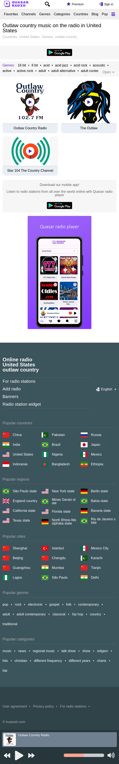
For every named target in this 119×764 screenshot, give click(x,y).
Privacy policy (43, 706)
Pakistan (58, 435)
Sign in (108, 4)
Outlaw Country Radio (30, 128)
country (95, 614)
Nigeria (57, 454)
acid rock (80, 65)
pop (5, 604)
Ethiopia (97, 464)
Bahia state (99, 501)
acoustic (99, 65)
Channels (28, 14)
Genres (44, 14)
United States (23, 454)
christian (21, 661)
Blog (95, 14)
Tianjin (96, 568)
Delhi (95, 577)
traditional (10, 624)
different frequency (48, 661)
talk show (68, 651)
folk (68, 604)
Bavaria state (101, 510)
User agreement (15, 706)
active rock (25, 71)
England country (25, 501)
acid (46, 65)
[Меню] (113, 14)
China (17, 435)
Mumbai (58, 568)
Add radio (12, 389)
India (16, 444)
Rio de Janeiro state (103, 521)
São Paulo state (25, 491)
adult (42, 71)
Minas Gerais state (63, 501)
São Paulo (60, 577)
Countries (81, 14)
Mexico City (100, 548)
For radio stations (19, 381)
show (86, 651)
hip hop (77, 614)
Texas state (21, 520)
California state (24, 510)
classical (58, 614)
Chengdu (59, 558)
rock (18, 604)
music (7, 651)
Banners (10, 396)
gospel (54, 604)
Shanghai (20, 548)
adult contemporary (95, 71)
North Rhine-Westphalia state (64, 521)
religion (102, 651)
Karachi (96, 558)
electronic (35, 604)
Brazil (56, 444)
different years (79, 661)
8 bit (34, 65)
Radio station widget (22, 404)
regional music (44, 651)
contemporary (88, 604)
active (7, 71)
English (106, 389)
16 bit (22, 65)
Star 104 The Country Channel (30, 170)
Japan (95, 444)
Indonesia (20, 464)
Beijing (18, 558)
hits (5, 661)
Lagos (17, 577)
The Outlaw (89, 128)
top (5, 670)
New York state (63, 491)
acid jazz (61, 65)
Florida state (61, 511)
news (22, 651)
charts (101, 661)
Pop (105, 14)
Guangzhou (21, 568)
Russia (96, 435)
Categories (62, 14)
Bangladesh (61, 464)
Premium (78, 4)
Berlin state (99, 491)
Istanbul (58, 548)
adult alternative (63, 71)
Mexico (96, 454)
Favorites (11, 14)
